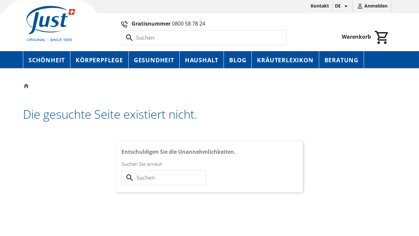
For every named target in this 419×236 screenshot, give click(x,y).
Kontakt (320, 6)
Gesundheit (154, 60)
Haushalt (201, 60)
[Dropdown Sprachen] (342, 6)
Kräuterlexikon (285, 60)
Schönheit (46, 60)
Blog (237, 60)
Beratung (341, 60)
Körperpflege (99, 60)
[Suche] (203, 37)
